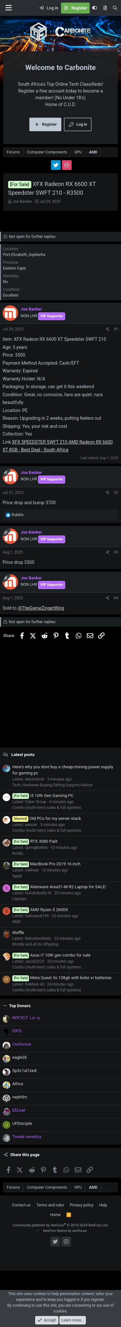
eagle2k (19, 1057)
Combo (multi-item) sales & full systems (46, 807)
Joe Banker (22, 201)
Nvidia (17, 853)
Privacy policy (81, 1205)
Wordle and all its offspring (35, 944)
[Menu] (8, 8)
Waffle (18, 932)
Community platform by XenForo (60, 1225)
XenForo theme (55, 1231)
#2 (116, 492)
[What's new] (105, 8)
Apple (17, 876)
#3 (116, 552)
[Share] (108, 329)
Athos (17, 1083)
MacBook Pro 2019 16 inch (46, 863)
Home (55, 1215)
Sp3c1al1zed (24, 1070)
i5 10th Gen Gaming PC (42, 795)
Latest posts (23, 754)
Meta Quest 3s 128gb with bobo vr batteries (62, 977)
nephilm (19, 1097)
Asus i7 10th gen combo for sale (51, 955)
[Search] (115, 8)
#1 (116, 329)
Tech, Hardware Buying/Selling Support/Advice (52, 785)
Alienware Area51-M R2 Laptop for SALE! (59, 886)
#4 (116, 598)
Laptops (19, 899)
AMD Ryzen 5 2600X (40, 909)
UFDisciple (22, 1123)
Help (103, 1205)
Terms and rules (50, 1205)
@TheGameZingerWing (41, 608)
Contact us (21, 1205)
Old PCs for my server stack (46, 818)
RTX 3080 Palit (34, 841)
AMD (16, 921)
